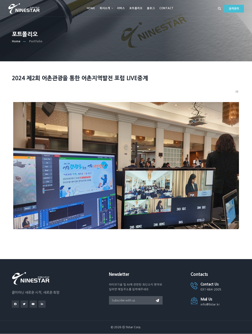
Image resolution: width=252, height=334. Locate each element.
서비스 (121, 8)
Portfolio (35, 41)
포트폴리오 (136, 8)
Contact (167, 8)
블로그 (151, 8)
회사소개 (105, 8)
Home (91, 8)
